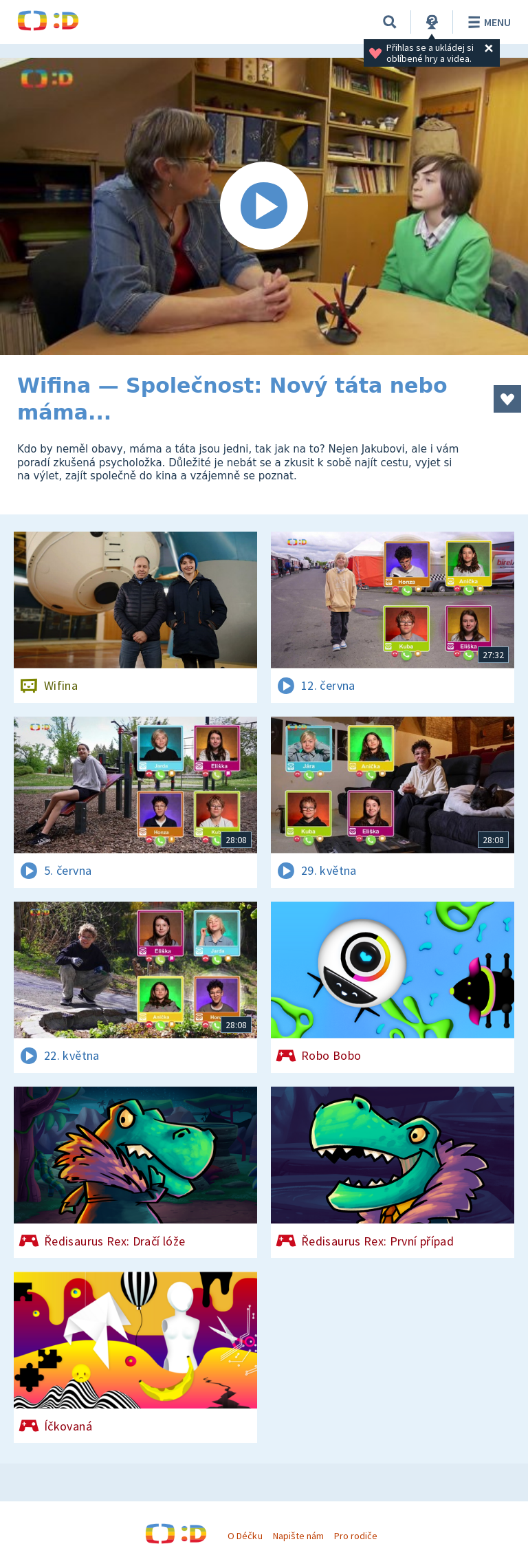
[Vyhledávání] (389, 22)
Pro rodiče (355, 1536)
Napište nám (298, 1536)
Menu (487, 22)
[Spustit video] (264, 206)
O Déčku (245, 1536)
